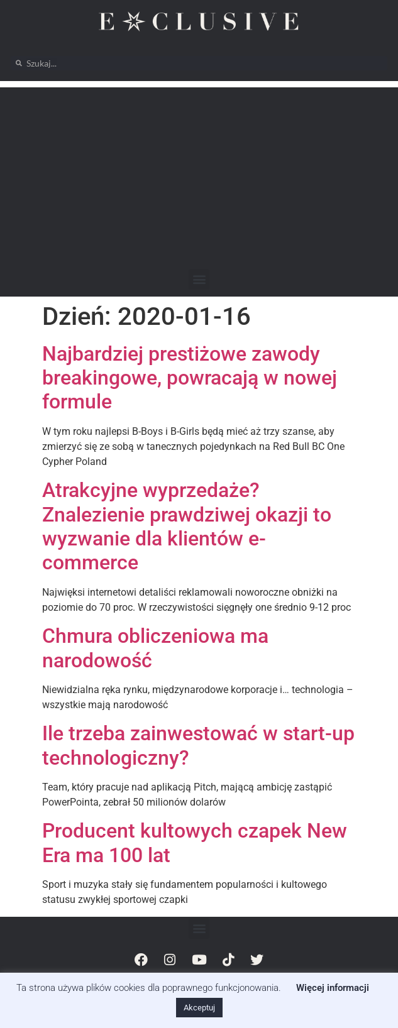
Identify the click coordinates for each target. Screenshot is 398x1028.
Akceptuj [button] (199, 1007)
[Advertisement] (199, 175)
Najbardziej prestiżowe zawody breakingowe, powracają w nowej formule (189, 378)
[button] (199, 279)
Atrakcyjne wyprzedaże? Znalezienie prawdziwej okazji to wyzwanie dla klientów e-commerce (186, 526)
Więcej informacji (332, 987)
